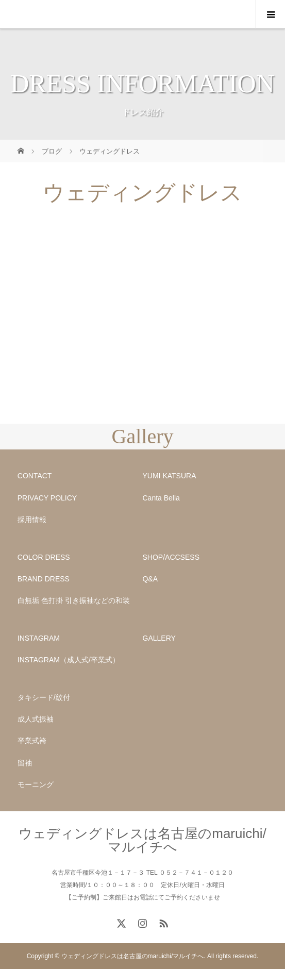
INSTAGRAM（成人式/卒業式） (69, 660)
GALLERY (159, 638)
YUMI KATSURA (169, 476)
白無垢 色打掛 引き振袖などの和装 (74, 600)
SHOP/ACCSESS (171, 557)
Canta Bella (161, 498)
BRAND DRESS (44, 579)
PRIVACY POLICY (47, 498)
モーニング (36, 784)
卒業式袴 (32, 741)
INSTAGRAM (39, 638)
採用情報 (32, 519)
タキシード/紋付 (44, 697)
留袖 (25, 763)
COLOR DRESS (44, 557)
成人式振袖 (36, 719)
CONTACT (35, 476)
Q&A (150, 579)
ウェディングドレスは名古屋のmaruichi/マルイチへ (142, 840)
